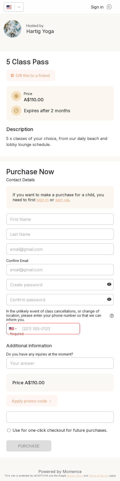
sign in (43, 199)
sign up (62, 199)
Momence (72, 471)
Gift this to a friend (30, 75)
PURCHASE (29, 446)
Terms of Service (98, 475)
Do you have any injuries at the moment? (39, 354)
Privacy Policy (75, 475)
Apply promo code (32, 401)
